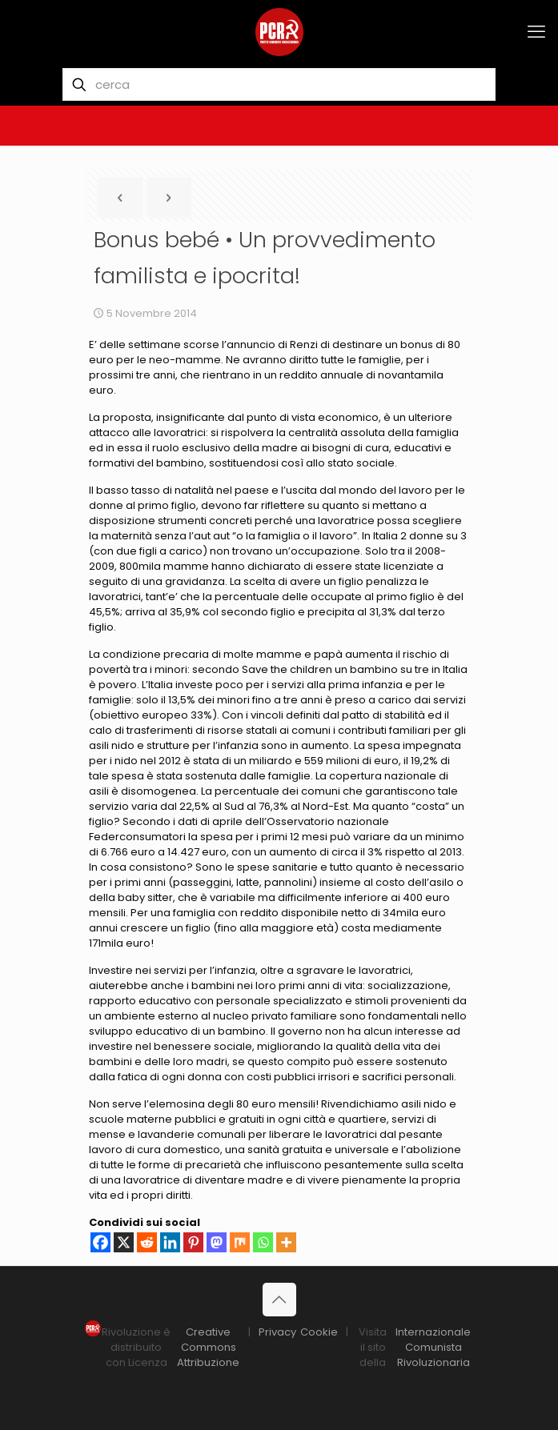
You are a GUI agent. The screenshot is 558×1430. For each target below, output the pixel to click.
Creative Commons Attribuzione (208, 1347)
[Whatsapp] (263, 1242)
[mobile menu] (536, 32)
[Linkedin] (170, 1242)
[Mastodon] (217, 1242)
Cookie (319, 1332)
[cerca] (279, 84)
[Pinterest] (193, 1242)
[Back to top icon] (279, 1299)
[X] (124, 1242)
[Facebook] (100, 1242)
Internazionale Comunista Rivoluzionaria (433, 1347)
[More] (286, 1242)
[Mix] (240, 1242)
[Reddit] (147, 1242)
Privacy (277, 1332)
